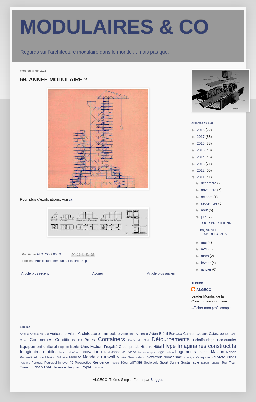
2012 (201, 170)
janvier (206, 269)
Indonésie (73, 352)
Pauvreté (218, 357)
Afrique (24, 333)
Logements (185, 351)
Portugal (37, 362)
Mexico (50, 357)
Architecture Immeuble (50, 261)
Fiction (96, 346)
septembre (209, 203)
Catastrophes (219, 333)
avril (204, 249)
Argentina (128, 333)
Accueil (97, 273)
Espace (63, 347)
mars (205, 256)
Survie (174, 362)
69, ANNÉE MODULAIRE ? (213, 232)
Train (232, 362)
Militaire (62, 357)
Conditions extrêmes (75, 339)
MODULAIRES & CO (114, 27)
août (205, 210)
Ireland (105, 352)
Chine (23, 340)
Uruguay (73, 367)
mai (204, 242)
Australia (142, 333)
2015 (201, 150)
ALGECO (203, 290)
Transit (25, 367)
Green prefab (129, 347)
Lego (160, 352)
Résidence (100, 362)
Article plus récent (35, 273)
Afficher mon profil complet (211, 308)
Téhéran (215, 362)
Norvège (189, 357)
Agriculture (58, 333)
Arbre (72, 333)
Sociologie (151, 362)
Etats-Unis (79, 346)
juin (204, 217)
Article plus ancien (161, 273)
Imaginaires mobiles (39, 351)
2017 (201, 137)
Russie (114, 362)
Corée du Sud (138, 340)
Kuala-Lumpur (146, 352)
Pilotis (231, 357)
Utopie (84, 261)
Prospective (83, 362)
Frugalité (110, 347)
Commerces (41, 339)
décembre (209, 183)
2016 (201, 143)
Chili (233, 333)
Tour (225, 362)
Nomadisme (172, 357)
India (62, 352)
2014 (201, 157)
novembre (209, 190)
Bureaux (175, 333)
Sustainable (190, 362)
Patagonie (203, 357)
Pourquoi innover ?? (59, 362)
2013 (201, 164)
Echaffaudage (203, 340)
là (71, 199)
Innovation (89, 351)
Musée (121, 357)
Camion (189, 333)
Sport (164, 362)
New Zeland (136, 357)
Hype (169, 346)
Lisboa (170, 352)
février (206, 263)
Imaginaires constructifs (206, 346)
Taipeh (205, 362)
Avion (153, 333)
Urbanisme (41, 367)
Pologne (25, 362)
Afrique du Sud (39, 333)
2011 (201, 177)
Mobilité (75, 357)
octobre (207, 197)
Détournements (171, 339)
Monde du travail (99, 357)
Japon (116, 352)
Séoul (124, 362)
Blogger (156, 380)
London (203, 352)
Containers (111, 339)
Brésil (163, 333)
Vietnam (98, 367)
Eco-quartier (226, 340)
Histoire (73, 261)
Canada (202, 333)
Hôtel (158, 347)
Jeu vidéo (129, 352)
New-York (154, 357)
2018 (201, 130)
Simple (135, 362)
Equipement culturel (38, 346)
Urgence (59, 367)
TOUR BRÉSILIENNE (217, 223)
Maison (217, 351)
